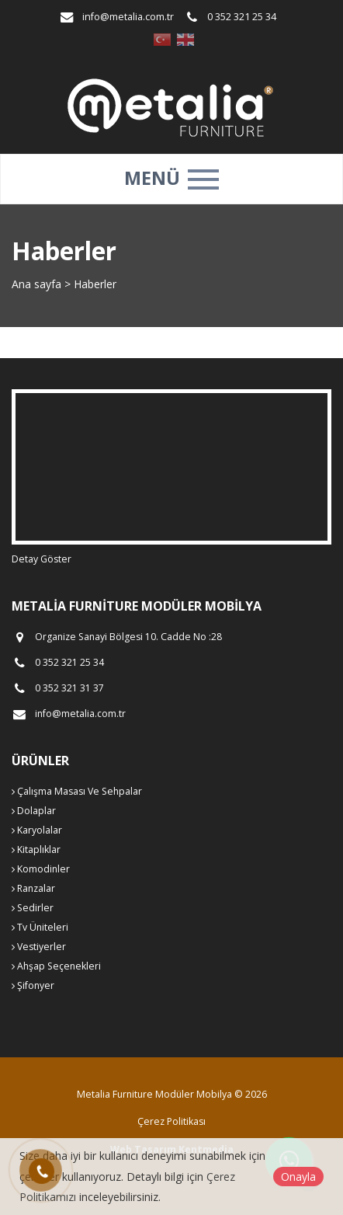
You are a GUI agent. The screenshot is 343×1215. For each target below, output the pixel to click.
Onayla (298, 1176)
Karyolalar (37, 830)
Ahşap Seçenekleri (56, 966)
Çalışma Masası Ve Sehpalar (77, 791)
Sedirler (33, 907)
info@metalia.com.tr (128, 16)
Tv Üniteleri (40, 927)
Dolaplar (34, 810)
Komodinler (41, 869)
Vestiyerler (39, 946)
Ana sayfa (36, 284)
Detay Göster (41, 559)
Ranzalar (33, 888)
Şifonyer (33, 985)
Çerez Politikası (171, 1121)
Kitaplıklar (36, 849)
